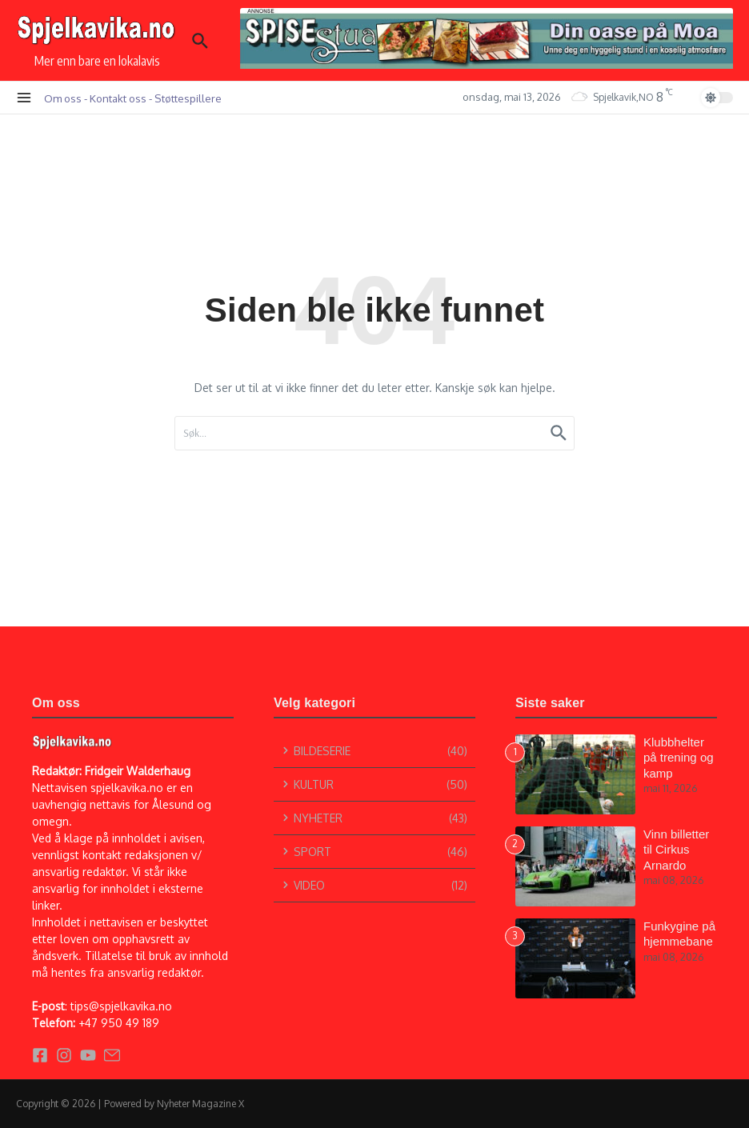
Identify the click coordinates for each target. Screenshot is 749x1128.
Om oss (63, 98)
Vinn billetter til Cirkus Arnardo (676, 849)
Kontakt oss (118, 98)
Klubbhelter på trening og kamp (678, 757)
